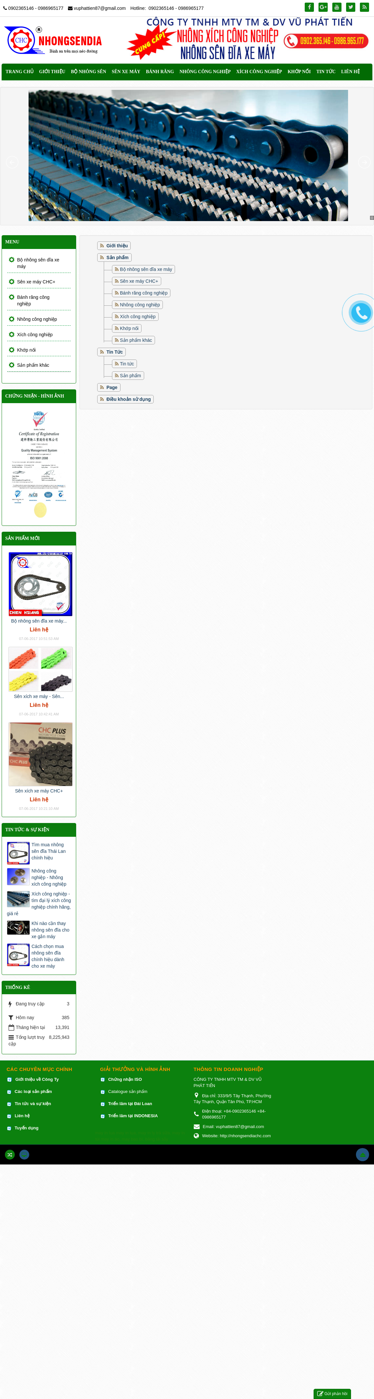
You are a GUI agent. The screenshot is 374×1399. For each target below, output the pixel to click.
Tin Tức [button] (326, 71)
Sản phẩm (130, 375)
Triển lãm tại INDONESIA (133, 1115)
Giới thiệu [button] (52, 71)
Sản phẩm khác (136, 340)
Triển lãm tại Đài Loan (130, 1103)
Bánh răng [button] (160, 71)
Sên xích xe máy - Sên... (39, 696)
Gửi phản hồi (332, 1394)
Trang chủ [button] (19, 71)
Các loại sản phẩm (32, 1091)
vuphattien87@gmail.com (100, 8)
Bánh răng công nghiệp (143, 293)
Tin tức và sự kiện (33, 1103)
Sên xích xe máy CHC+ (39, 790)
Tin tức (127, 363)
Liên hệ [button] (350, 71)
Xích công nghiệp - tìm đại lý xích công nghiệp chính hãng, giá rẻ (39, 903)
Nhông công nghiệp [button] (205, 71)
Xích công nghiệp (137, 316)
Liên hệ (23, 1115)
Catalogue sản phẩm (127, 1091)
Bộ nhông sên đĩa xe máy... (39, 621)
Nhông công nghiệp (140, 304)
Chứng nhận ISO (125, 1079)
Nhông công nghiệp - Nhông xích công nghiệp (49, 877)
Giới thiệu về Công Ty (37, 1079)
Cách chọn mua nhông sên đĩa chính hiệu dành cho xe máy (48, 956)
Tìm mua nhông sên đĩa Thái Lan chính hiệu (49, 851)
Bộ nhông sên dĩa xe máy (146, 269)
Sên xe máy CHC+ (139, 281)
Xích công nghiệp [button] (259, 71)
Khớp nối (129, 328)
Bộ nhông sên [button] (88, 71)
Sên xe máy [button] (126, 71)
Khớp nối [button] (299, 71)
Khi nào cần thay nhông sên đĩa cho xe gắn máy (50, 930)
